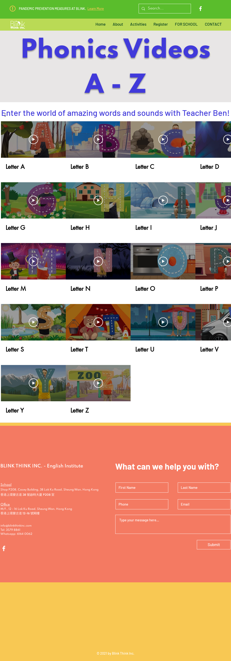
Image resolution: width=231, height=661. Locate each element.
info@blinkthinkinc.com (16, 525)
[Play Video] (33, 139)
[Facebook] (200, 8)
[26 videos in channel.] (115, 267)
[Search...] (164, 8)
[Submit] (214, 544)
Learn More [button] (95, 9)
